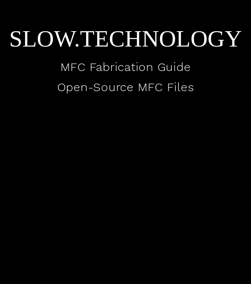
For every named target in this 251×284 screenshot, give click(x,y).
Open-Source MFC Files (125, 87)
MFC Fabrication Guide (125, 67)
